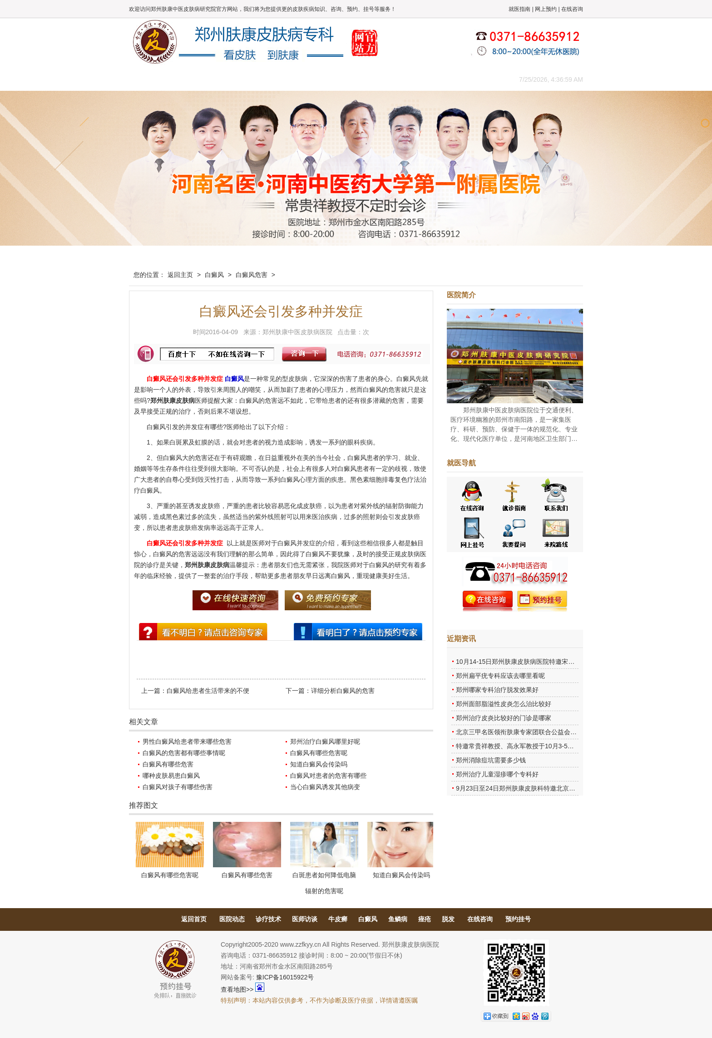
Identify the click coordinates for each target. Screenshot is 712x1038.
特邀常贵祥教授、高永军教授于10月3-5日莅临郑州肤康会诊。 (543, 746)
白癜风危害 (251, 274)
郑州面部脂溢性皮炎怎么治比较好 (503, 703)
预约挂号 (518, 919)
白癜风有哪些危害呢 (318, 752)
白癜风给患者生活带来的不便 (208, 690)
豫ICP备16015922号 (285, 977)
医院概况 (190, 79)
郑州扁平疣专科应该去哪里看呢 (500, 675)
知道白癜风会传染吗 (318, 764)
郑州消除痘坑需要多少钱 (491, 760)
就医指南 (519, 9)
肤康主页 (149, 79)
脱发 (448, 919)
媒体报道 (272, 79)
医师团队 (231, 79)
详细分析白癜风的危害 (343, 690)
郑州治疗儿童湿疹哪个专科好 (497, 774)
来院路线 (476, 79)
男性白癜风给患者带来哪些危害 (187, 741)
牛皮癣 (337, 919)
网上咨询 (435, 79)
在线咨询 (572, 9)
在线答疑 (353, 79)
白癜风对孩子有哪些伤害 (178, 787)
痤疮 (424, 919)
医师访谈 (304, 919)
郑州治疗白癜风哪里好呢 (325, 741)
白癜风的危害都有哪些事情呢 (184, 752)
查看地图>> (237, 989)
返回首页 (194, 919)
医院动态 (232, 919)
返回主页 (180, 274)
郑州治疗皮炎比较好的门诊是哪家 (503, 718)
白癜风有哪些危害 (168, 764)
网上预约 (546, 9)
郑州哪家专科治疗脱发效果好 (497, 689)
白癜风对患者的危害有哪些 (328, 775)
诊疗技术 (268, 919)
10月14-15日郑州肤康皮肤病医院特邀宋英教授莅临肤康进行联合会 (550, 661)
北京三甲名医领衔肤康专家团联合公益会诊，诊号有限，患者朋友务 (551, 732)
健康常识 (312, 79)
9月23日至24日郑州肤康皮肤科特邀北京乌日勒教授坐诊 (534, 788)
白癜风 (214, 274)
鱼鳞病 (397, 919)
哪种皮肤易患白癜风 (171, 775)
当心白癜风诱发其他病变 (325, 787)
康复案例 (394, 79)
